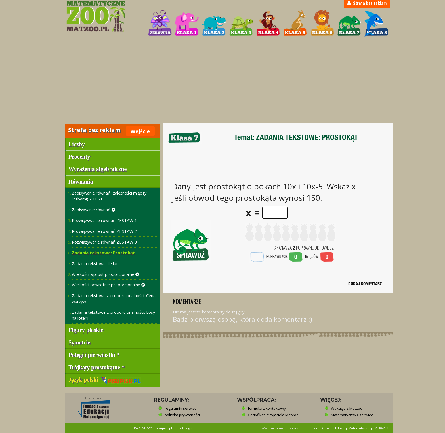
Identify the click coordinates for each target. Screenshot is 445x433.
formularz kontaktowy (267, 408)
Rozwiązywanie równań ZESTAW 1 (104, 220)
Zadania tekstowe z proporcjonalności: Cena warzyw (114, 298)
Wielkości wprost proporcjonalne (105, 274)
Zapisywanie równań (93, 209)
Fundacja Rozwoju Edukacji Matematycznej (339, 428)
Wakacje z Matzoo (346, 408)
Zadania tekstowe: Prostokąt (103, 252)
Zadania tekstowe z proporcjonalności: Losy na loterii (113, 315)
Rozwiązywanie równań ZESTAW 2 (104, 231)
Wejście (140, 131)
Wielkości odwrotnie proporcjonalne (108, 284)
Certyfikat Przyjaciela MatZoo (273, 414)
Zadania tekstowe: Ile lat (95, 263)
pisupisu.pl (164, 428)
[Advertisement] (222, 81)
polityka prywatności (182, 414)
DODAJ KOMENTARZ (365, 283)
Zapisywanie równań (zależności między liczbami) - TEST (109, 196)
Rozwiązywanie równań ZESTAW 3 (104, 242)
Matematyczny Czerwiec (352, 414)
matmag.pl (185, 428)
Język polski (104, 380)
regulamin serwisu (181, 408)
